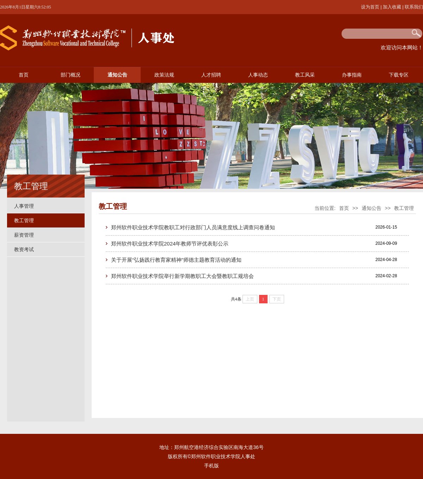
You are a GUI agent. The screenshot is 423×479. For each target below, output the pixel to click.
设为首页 (371, 7)
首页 (24, 75)
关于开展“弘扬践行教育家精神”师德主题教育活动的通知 (176, 260)
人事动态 (258, 75)
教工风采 (305, 75)
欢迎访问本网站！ (402, 47)
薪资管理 (24, 235)
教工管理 (24, 220)
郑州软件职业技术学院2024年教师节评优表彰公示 (169, 244)
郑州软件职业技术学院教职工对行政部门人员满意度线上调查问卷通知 (193, 227)
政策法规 (164, 75)
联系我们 (414, 7)
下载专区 (399, 75)
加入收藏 (393, 7)
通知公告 (117, 75)
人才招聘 (211, 75)
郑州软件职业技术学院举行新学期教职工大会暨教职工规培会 (182, 276)
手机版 (211, 465)
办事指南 (352, 75)
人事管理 (24, 206)
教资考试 (24, 249)
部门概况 (70, 75)
